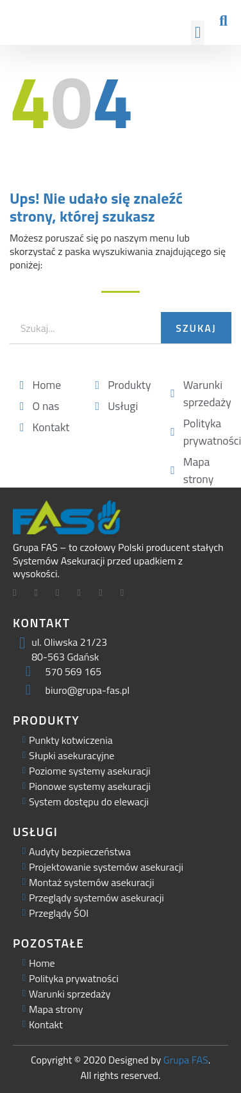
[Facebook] (19, 594)
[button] (198, 33)
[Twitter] (41, 594)
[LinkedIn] (62, 594)
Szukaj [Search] (196, 328)
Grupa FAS (185, 1059)
